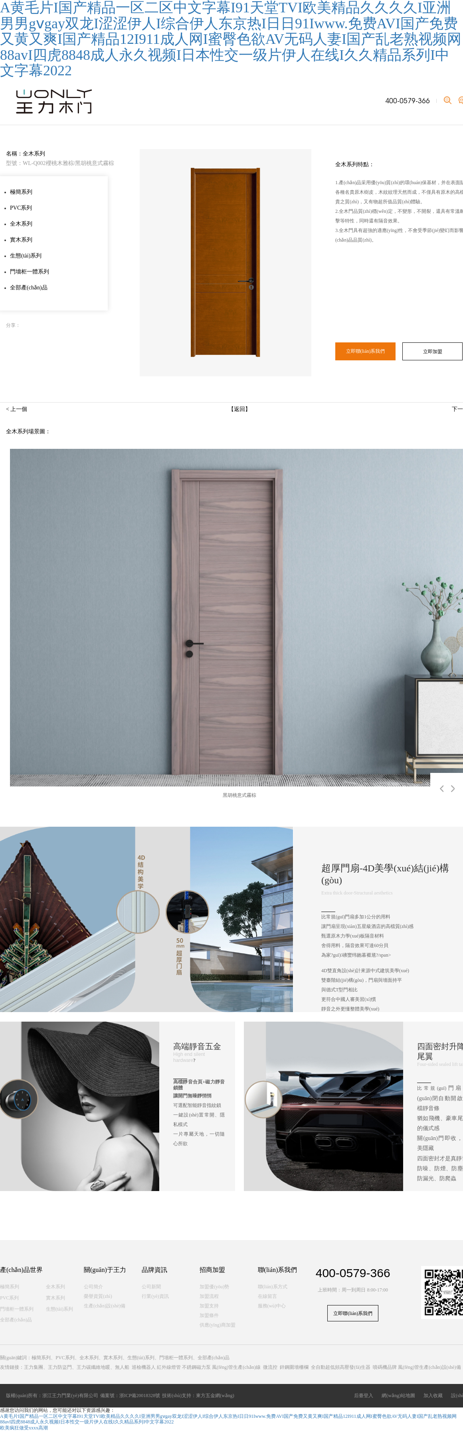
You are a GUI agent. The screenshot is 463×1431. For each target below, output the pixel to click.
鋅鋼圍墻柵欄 (294, 1367)
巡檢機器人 (144, 1367)
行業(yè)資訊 (155, 1296)
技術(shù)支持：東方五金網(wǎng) (198, 1395)
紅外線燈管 (169, 1367)
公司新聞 (151, 1286)
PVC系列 (21, 208)
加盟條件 (209, 1315)
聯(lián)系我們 (277, 1269)
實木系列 (21, 240)
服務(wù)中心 (272, 1306)
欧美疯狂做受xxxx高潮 (24, 1428)
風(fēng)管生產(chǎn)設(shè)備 (429, 1367)
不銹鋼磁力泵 (196, 1367)
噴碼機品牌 (385, 1367)
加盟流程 (209, 1296)
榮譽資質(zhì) (98, 1296)
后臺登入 (364, 1395)
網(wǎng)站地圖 (399, 1395)
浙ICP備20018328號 (139, 1395)
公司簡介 (93, 1286)
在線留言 (267, 1296)
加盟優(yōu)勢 (214, 1286)
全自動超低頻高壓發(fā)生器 (340, 1367)
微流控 (270, 1367)
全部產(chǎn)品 (28, 288)
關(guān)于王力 (105, 1269)
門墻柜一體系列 (29, 272)
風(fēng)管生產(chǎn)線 (236, 1367)
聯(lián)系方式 (272, 1286)
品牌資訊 (154, 1269)
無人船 (122, 1367)
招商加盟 (212, 1269)
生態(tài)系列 (26, 256)
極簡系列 (21, 192)
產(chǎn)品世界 (21, 1269)
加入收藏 (434, 1395)
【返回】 (239, 409)
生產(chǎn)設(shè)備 (104, 1306)
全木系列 (21, 224)
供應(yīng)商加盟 (217, 1325)
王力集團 (33, 1367)
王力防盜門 (60, 1367)
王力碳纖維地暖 (93, 1367)
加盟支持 (209, 1306)
